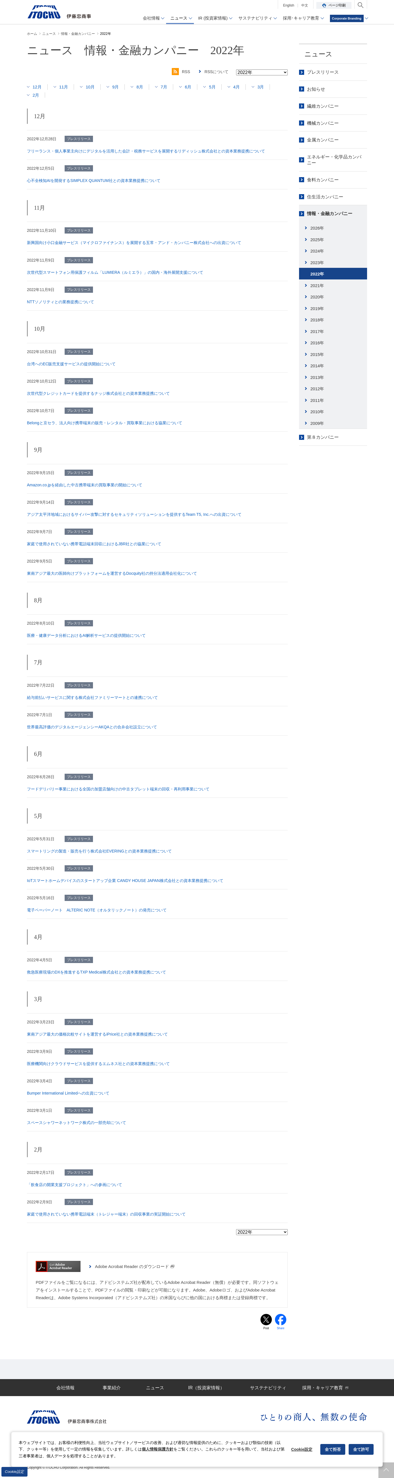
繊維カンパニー (323, 106)
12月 (37, 86)
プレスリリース (323, 72)
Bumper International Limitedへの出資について (68, 1093)
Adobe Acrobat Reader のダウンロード (135, 1266)
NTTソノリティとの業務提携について (60, 302)
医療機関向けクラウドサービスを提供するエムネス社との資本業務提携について (98, 1063)
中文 (304, 5)
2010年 (317, 411)
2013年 (317, 377)
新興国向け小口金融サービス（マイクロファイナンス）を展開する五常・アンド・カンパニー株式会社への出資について (134, 242)
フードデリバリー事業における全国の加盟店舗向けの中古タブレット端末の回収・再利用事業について (118, 789)
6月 (188, 86)
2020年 (317, 296)
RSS (181, 71)
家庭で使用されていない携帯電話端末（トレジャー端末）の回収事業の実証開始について (106, 1214)
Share (281, 1328)
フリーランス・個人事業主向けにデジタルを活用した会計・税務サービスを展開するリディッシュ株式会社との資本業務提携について (146, 151)
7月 (164, 86)
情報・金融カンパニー (329, 213)
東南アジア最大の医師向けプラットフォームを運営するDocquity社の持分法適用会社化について (112, 573)
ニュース (318, 54)
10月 (90, 86)
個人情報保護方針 (157, 1449)
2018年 (317, 319)
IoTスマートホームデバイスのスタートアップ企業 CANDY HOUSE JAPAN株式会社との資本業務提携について (125, 880)
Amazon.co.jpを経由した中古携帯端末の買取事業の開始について (84, 485)
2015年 (317, 354)
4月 (236, 86)
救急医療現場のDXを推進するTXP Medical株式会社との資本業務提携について (96, 972)
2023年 (317, 262)
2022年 (317, 274)
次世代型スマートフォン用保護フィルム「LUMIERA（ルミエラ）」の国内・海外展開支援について (115, 272)
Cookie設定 (14, 1471)
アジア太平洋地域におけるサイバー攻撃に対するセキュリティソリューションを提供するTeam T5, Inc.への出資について (134, 514)
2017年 (317, 331)
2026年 (317, 228)
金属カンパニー (323, 139)
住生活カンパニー (325, 196)
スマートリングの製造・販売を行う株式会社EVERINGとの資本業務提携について (99, 851)
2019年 (317, 308)
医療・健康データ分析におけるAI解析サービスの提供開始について (86, 635)
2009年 (317, 423)
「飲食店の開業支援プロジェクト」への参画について (74, 1184)
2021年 (317, 285)
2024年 (317, 251)
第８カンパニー (323, 437)
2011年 (317, 400)
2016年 (317, 342)
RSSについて (217, 71)
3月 (260, 86)
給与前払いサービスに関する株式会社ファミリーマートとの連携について (92, 697)
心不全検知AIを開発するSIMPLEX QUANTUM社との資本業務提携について (93, 180)
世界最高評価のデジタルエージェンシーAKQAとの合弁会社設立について (92, 727)
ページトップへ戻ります (386, 1470)
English (288, 5)
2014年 (317, 365)
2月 (36, 95)
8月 (139, 86)
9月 (115, 86)
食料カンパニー (323, 179)
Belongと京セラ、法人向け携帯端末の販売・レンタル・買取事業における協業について (104, 423)
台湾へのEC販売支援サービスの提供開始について (71, 364)
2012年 (317, 388)
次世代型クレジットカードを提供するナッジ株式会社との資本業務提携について (98, 393)
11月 (63, 86)
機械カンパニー (323, 123)
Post (266, 1328)
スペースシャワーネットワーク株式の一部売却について (76, 1122)
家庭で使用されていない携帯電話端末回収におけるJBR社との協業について (94, 544)
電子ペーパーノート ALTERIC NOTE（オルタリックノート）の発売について (97, 910)
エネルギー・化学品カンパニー (334, 159)
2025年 (317, 239)
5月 (212, 86)
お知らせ (316, 89)
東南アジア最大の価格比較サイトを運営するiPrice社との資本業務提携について (97, 1034)
